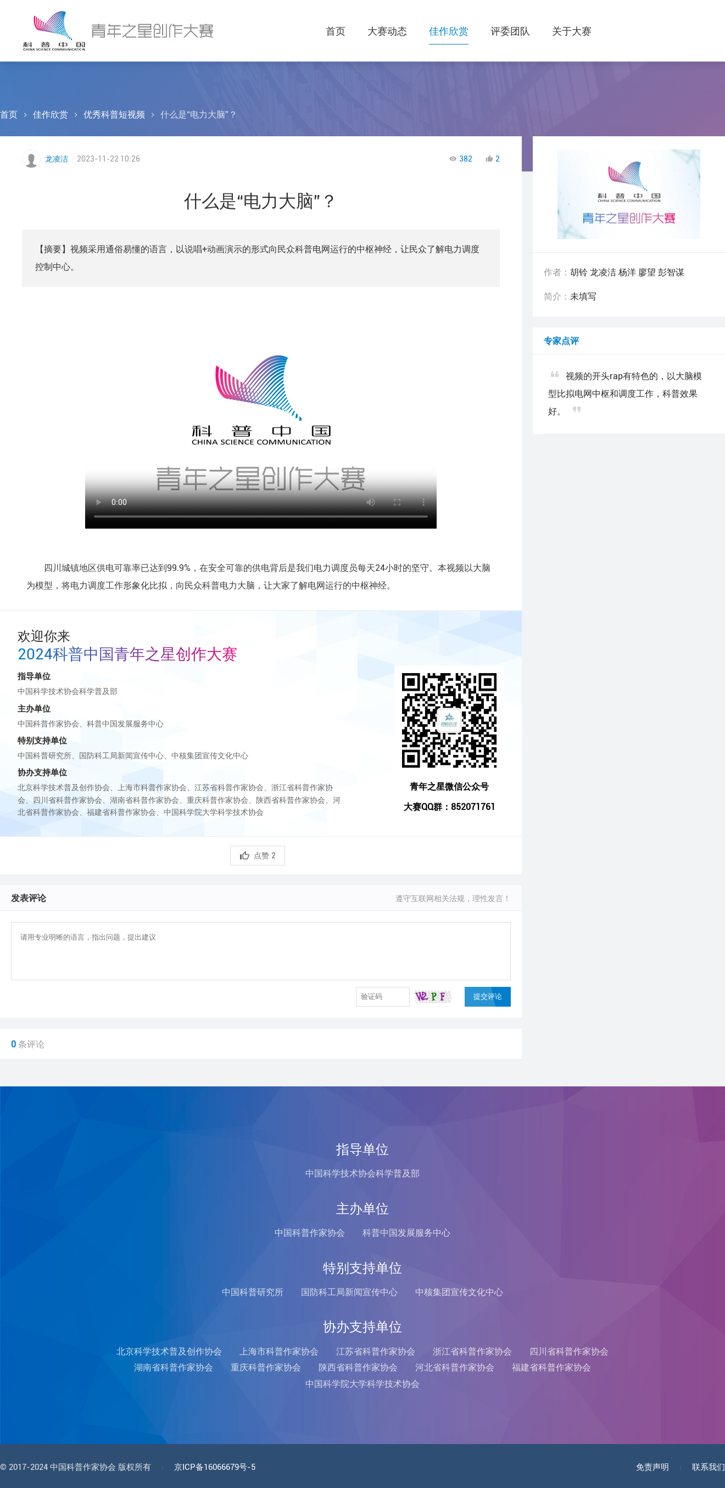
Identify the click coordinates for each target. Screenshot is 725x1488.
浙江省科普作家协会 (472, 1351)
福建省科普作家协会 (551, 1367)
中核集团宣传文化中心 (459, 1292)
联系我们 (708, 1467)
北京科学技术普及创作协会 (169, 1351)
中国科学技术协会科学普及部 (362, 1173)
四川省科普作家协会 (569, 1351)
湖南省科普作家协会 (173, 1367)
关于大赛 (572, 31)
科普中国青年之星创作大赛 (118, 31)
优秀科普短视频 (114, 114)
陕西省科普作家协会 (358, 1367)
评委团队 (510, 31)
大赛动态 (387, 31)
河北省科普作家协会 (454, 1367)
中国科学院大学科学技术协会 (362, 1384)
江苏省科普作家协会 (375, 1351)
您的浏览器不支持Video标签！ (261, 419)
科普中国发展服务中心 (406, 1233)
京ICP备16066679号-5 (214, 1467)
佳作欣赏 (449, 31)
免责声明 (652, 1467)
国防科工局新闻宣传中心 (349, 1292)
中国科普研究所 (252, 1292)
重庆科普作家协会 (266, 1367)
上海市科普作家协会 (279, 1351)
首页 (335, 31)
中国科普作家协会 (310, 1233)
